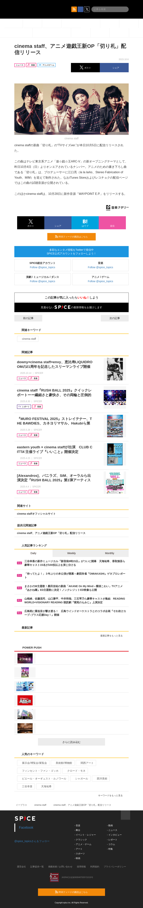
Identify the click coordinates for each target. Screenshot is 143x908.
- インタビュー (114, 834)
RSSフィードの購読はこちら (74, 236)
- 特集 (110, 849)
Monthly (109, 553)
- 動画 (110, 825)
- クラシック (80, 839)
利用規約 (94, 866)
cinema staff (27, 338)
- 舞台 (77, 830)
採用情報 (81, 866)
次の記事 (118, 318)
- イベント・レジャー (85, 834)
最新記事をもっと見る (113, 635)
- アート (78, 849)
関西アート (85, 762)
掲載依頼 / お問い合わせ (60, 866)
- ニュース (112, 830)
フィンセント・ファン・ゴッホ (38, 770)
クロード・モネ (74, 770)
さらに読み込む (82, 742)
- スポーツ (79, 853)
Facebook (26, 827)
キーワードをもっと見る (112, 795)
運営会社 (21, 866)
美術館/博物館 (62, 762)
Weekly (71, 553)
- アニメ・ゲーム (82, 844)
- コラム (111, 844)
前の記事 (25, 318)
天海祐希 (45, 786)
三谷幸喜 (25, 786)
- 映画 (77, 858)
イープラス (21, 805)
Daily (33, 553)
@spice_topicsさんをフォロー (32, 841)
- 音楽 (77, 825)
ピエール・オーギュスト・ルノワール (42, 778)
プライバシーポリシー (115, 866)
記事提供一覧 (37, 866)
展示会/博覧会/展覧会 (33, 762)
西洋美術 (100, 778)
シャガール (80, 778)
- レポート (112, 839)
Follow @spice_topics (42, 267)
